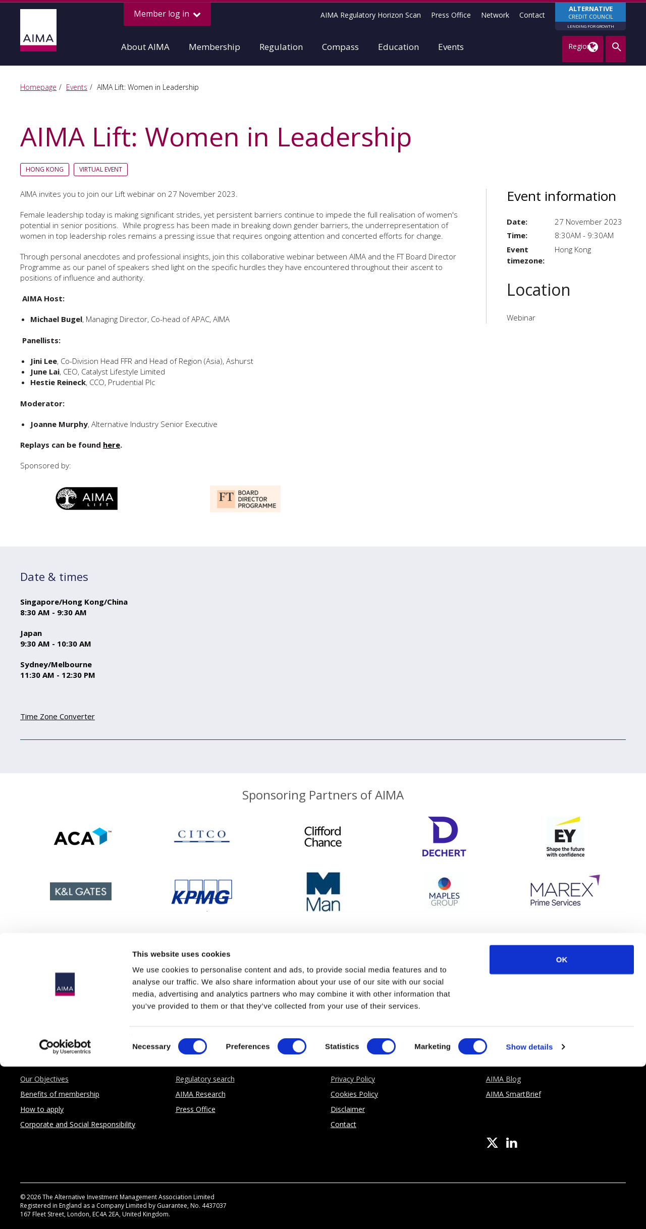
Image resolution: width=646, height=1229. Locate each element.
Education (398, 46)
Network (495, 15)
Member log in (167, 14)
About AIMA (145, 46)
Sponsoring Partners (323, 993)
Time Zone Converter (57, 716)
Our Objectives (44, 1079)
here (111, 445)
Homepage (38, 87)
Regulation (281, 46)
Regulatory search (205, 1079)
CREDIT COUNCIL (590, 17)
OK (562, 1121)
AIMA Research (201, 1094)
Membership (214, 46)
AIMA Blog (503, 1079)
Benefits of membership (59, 1094)
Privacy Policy (353, 1079)
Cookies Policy (354, 1094)
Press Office (451, 15)
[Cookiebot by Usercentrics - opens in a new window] (65, 1209)
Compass (340, 46)
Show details (529, 1209)
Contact (532, 15)
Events (451, 46)
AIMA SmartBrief (513, 1094)
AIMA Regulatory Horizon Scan (370, 15)
